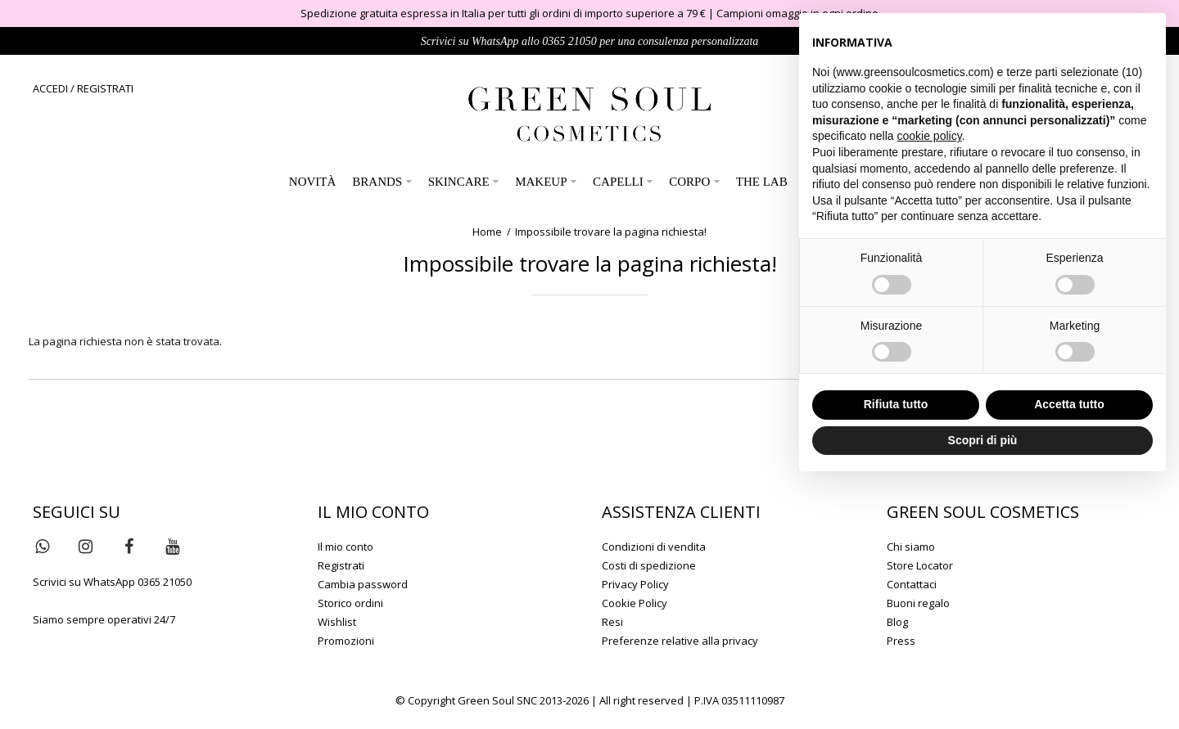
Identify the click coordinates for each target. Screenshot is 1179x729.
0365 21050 (569, 41)
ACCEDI (50, 88)
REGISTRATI (105, 88)
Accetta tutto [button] (1069, 404)
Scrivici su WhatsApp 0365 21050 (112, 581)
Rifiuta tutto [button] (896, 404)
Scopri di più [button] (983, 440)
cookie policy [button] (929, 135)
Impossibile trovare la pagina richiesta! (611, 231)
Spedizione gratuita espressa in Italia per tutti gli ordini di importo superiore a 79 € (503, 13)
